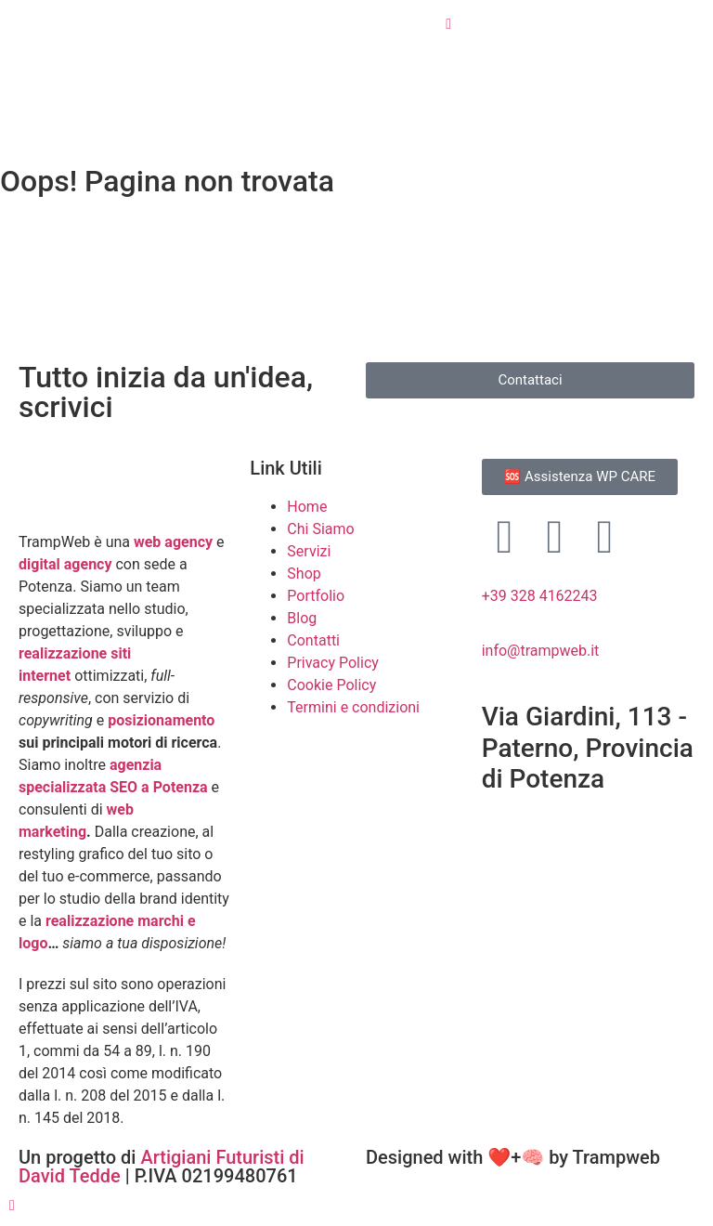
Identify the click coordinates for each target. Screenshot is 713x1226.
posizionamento (161, 720)
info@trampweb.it (541, 650)
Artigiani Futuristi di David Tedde (162, 1166)
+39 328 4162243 (540, 596)
